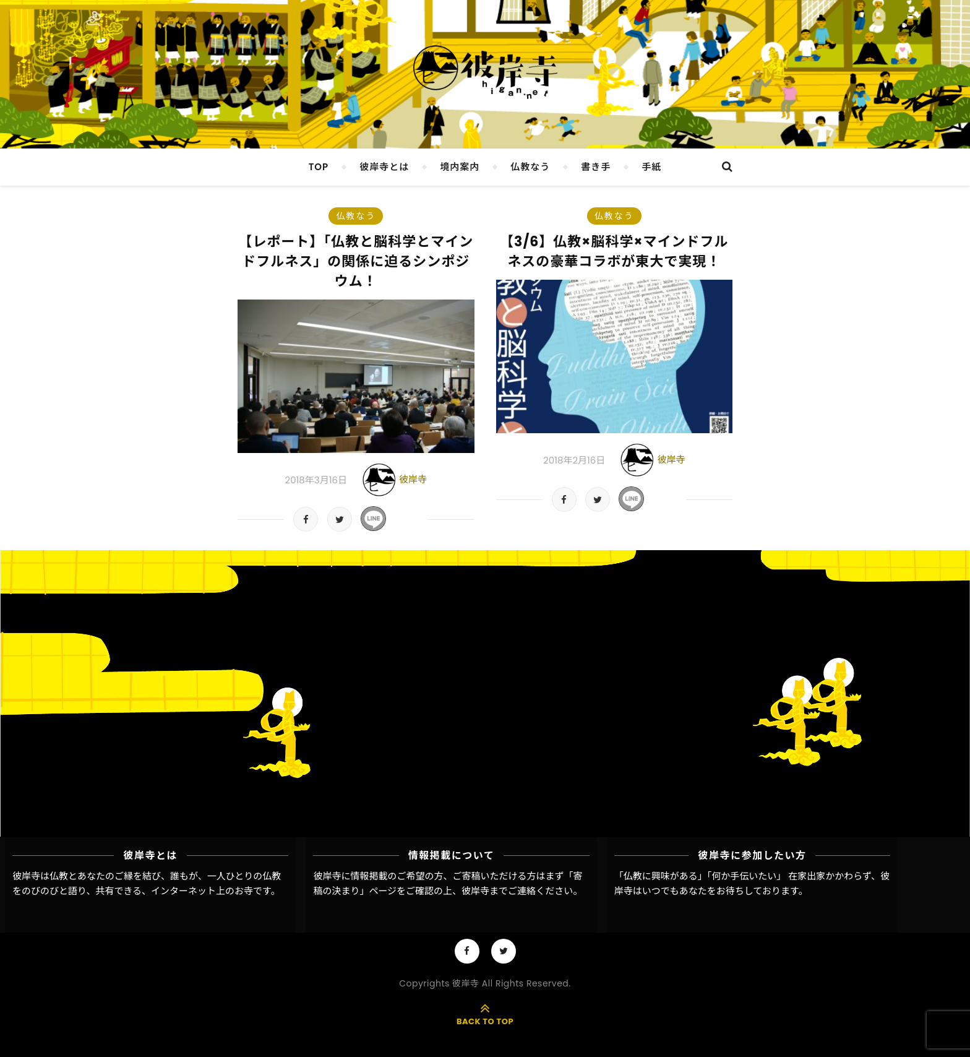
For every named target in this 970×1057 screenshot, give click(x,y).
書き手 (596, 166)
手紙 (651, 166)
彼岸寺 (413, 479)
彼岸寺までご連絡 (498, 890)
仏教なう (530, 166)
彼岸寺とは (384, 166)
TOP (319, 166)
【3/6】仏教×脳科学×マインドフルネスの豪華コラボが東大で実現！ (614, 251)
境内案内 (459, 166)
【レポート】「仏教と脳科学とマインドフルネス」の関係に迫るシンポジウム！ (355, 261)
